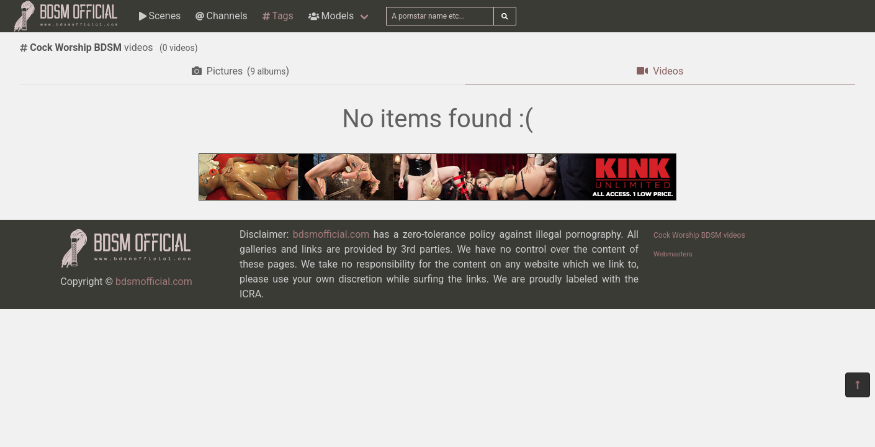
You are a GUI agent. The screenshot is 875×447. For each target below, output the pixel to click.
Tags (278, 16)
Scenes (160, 16)
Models (331, 16)
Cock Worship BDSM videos (699, 235)
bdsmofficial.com (153, 281)
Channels (221, 16)
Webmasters (673, 254)
